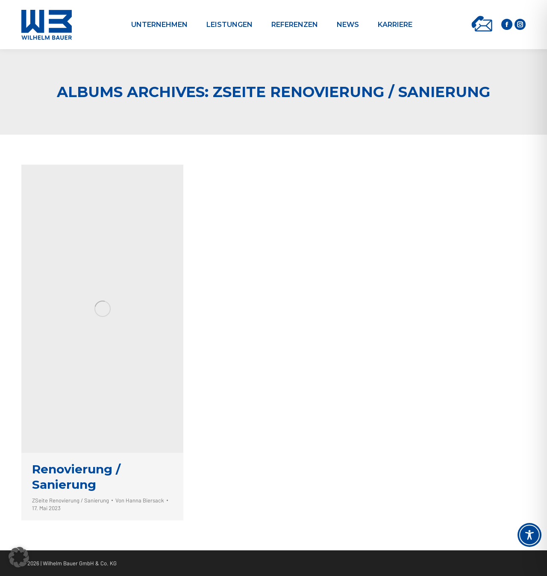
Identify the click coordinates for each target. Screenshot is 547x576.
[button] (19, 557)
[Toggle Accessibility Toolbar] (529, 535)
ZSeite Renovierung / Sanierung (70, 500)
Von (139, 500)
